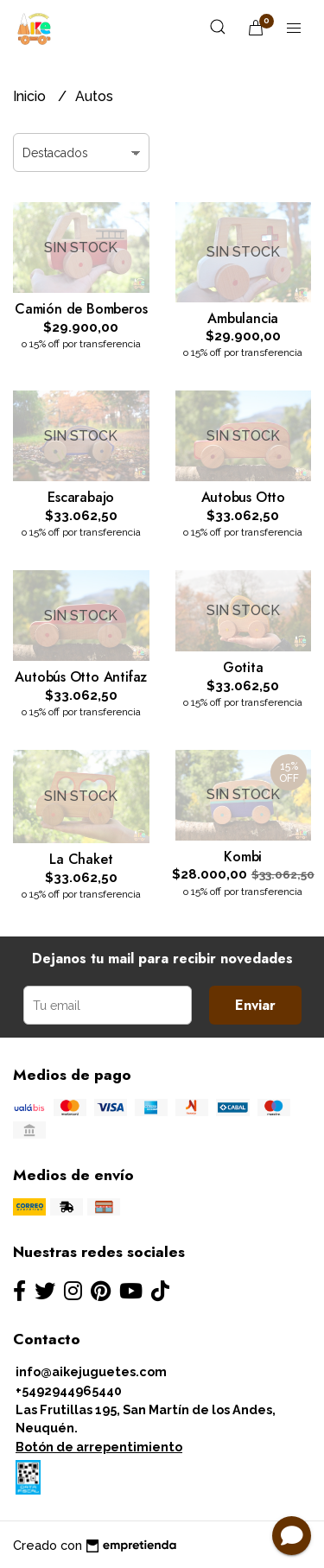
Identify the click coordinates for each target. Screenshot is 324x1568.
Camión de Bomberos (81, 309)
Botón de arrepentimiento (99, 1446)
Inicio (31, 96)
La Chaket (80, 859)
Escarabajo (81, 497)
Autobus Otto (243, 497)
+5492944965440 (69, 1390)
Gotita (243, 667)
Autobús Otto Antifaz (81, 677)
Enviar (255, 1005)
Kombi (243, 857)
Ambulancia (242, 318)
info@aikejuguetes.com (91, 1371)
